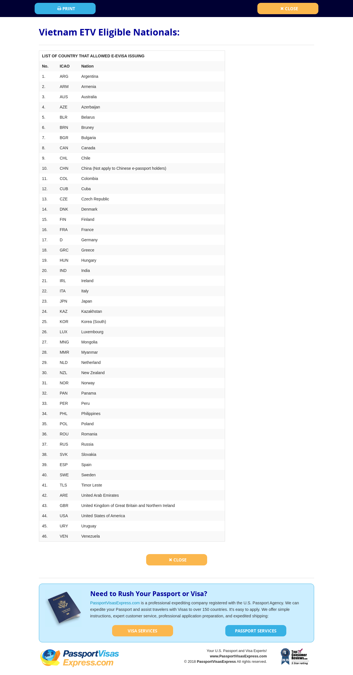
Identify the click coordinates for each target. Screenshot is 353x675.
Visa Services (142, 631)
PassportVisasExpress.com (115, 603)
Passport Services (255, 631)
